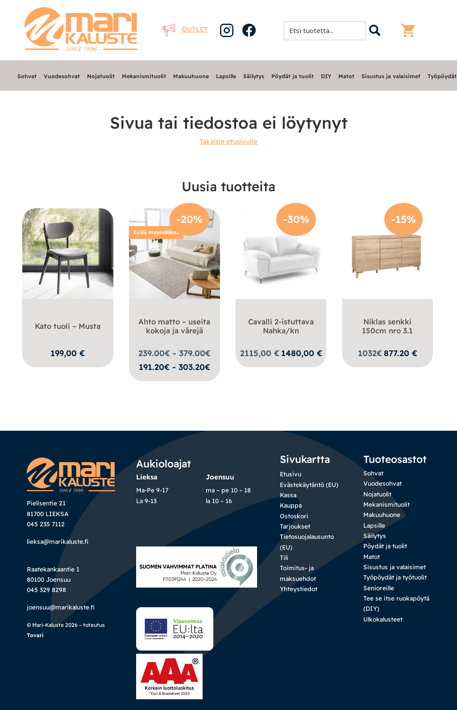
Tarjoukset (295, 526)
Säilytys (253, 76)
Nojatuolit (101, 76)
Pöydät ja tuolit (292, 76)
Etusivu (290, 474)
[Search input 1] (327, 30)
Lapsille (226, 76)
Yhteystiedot (298, 588)
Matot (346, 76)
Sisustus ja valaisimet (390, 76)
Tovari (35, 635)
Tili (284, 557)
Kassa (288, 495)
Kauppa (291, 505)
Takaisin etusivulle (228, 141)
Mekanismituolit (144, 76)
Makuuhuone (191, 76)
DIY (326, 76)
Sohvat (27, 76)
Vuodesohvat (62, 76)
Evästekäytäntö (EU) (309, 484)
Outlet (185, 29)
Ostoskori (294, 516)
